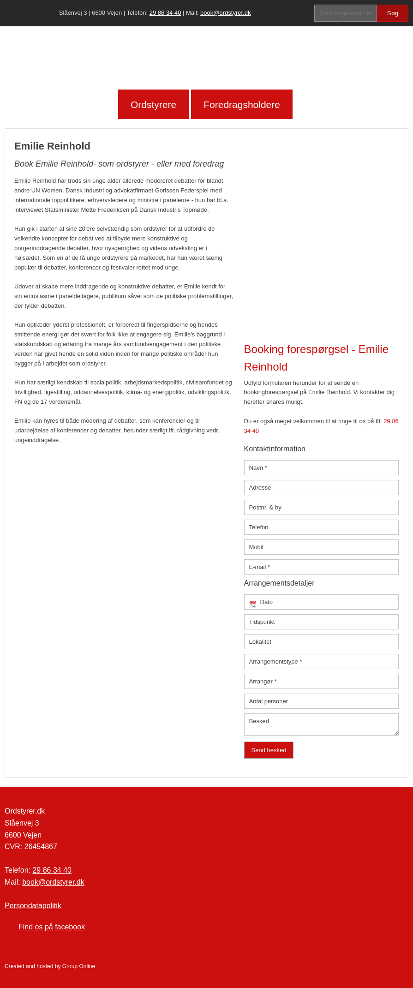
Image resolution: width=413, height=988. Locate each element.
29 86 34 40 (165, 12)
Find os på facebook (51, 927)
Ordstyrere (153, 104)
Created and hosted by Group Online (50, 966)
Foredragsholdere (242, 104)
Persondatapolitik (33, 906)
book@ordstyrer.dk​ (225, 12)
